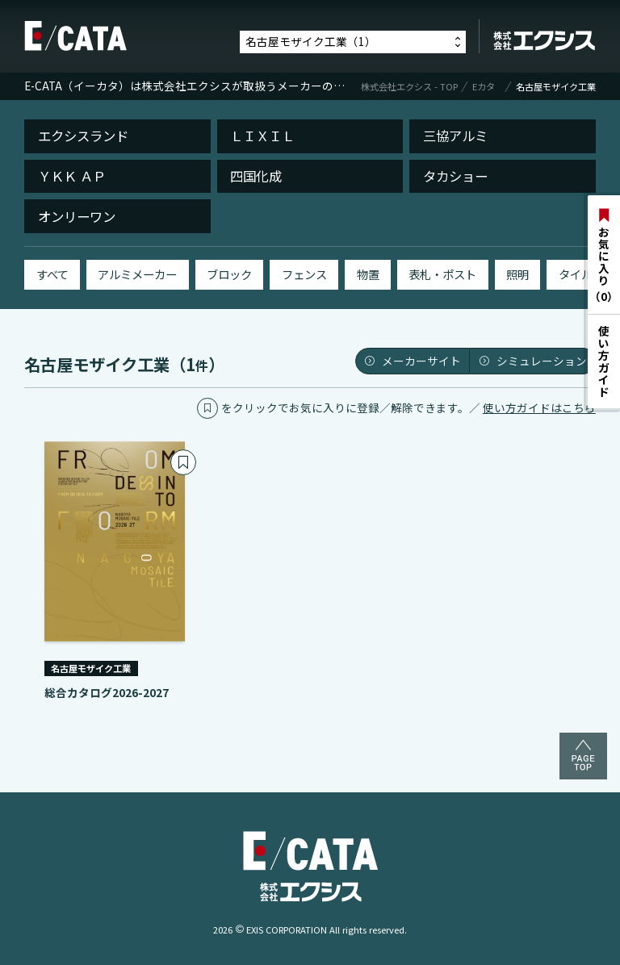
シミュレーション (533, 361)
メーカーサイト (412, 361)
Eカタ (483, 87)
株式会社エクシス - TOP (409, 87)
